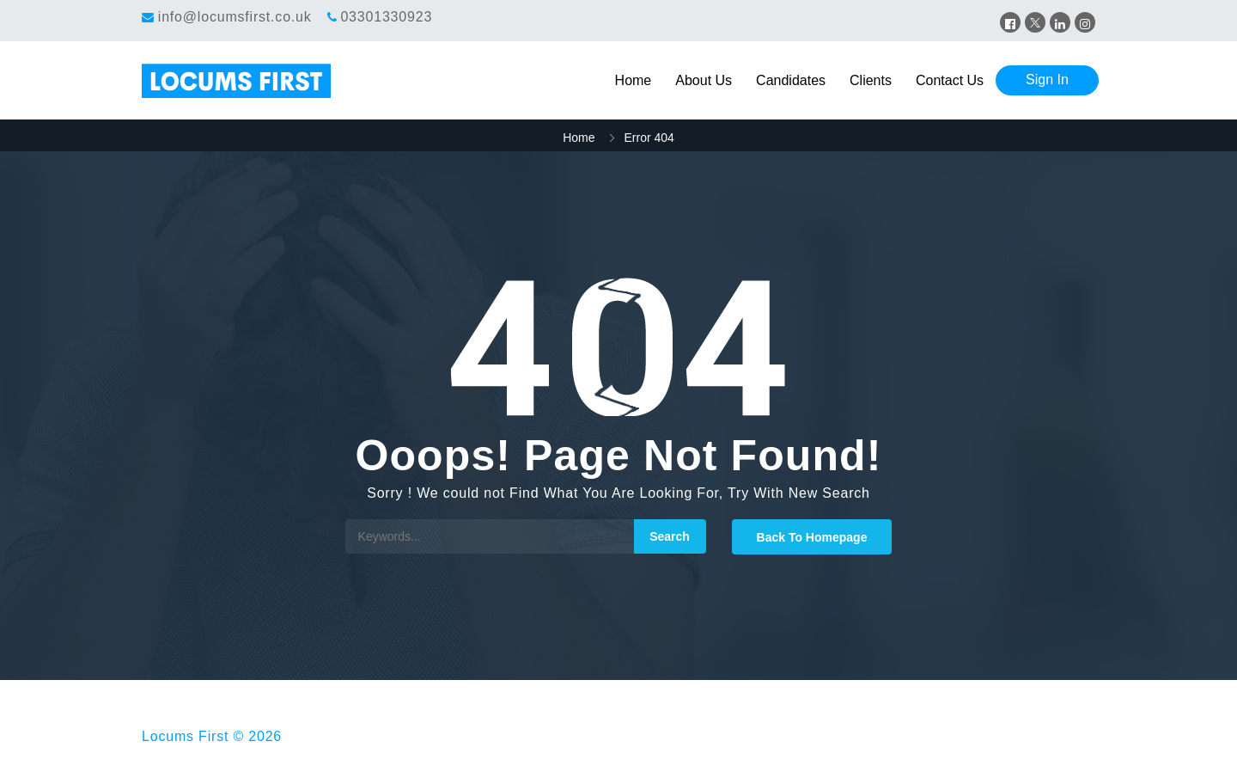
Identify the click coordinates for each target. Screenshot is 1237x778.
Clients (871, 80)
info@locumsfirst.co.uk (235, 16)
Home (633, 80)
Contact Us (950, 80)
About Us (703, 80)
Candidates (791, 80)
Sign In (1047, 79)
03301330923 (386, 16)
